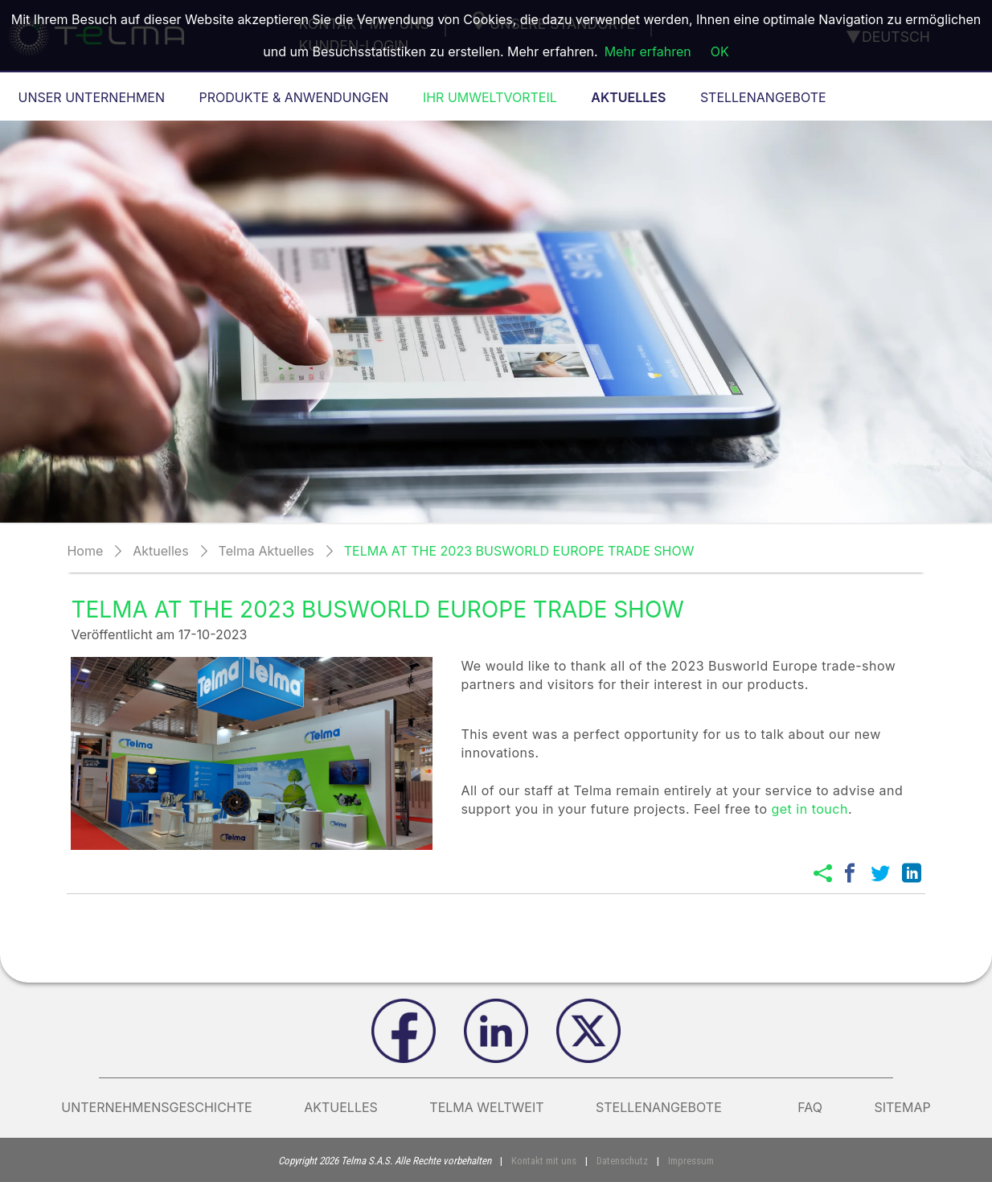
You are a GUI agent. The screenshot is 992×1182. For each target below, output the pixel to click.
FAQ (809, 1107)
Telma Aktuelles (266, 551)
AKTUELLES (341, 1107)
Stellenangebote (671, 1107)
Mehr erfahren (648, 51)
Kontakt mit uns (543, 1161)
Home (85, 551)
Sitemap (902, 1107)
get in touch (809, 809)
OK (720, 51)
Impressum (691, 1161)
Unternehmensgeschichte (156, 1107)
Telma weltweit (486, 1107)
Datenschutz (622, 1161)
